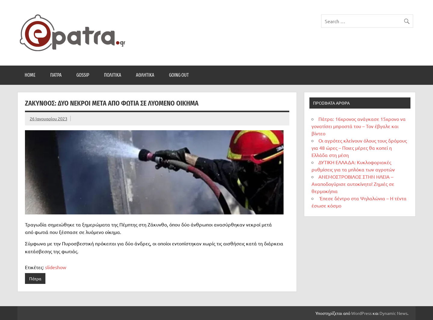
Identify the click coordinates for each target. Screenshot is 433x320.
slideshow (55, 267)
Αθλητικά (145, 75)
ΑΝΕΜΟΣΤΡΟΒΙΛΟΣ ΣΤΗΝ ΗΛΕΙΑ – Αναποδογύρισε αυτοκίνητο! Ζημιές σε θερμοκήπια (353, 184)
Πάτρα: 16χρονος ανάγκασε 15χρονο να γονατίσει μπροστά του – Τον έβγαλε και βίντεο (359, 126)
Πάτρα (56, 75)
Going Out (179, 75)
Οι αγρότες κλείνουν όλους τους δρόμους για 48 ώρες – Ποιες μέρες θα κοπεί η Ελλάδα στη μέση (359, 147)
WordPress (361, 313)
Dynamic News (393, 313)
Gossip (82, 75)
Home (30, 75)
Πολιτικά (112, 75)
